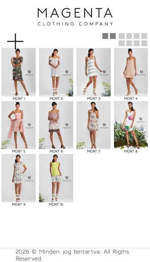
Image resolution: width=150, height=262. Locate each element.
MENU (27, 38)
